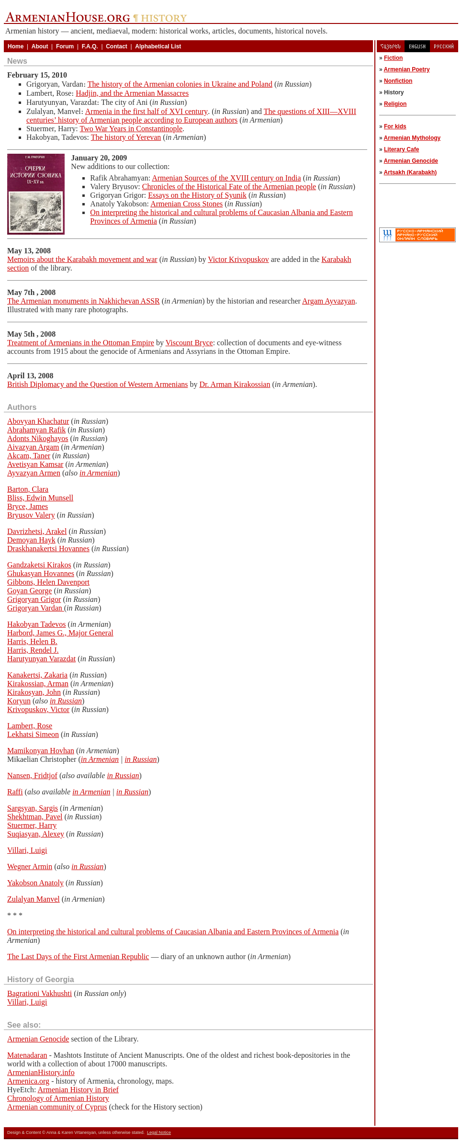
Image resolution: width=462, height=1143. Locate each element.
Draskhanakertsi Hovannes (48, 548)
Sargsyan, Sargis (32, 808)
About (40, 46)
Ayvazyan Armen (33, 473)
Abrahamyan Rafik (36, 430)
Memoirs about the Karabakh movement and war (82, 259)
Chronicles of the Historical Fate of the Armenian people (229, 186)
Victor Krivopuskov (238, 259)
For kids (395, 126)
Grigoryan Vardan (35, 608)
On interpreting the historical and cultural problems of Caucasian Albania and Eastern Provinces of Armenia (172, 932)
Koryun (19, 701)
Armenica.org (28, 1081)
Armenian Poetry (407, 69)
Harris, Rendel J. (33, 650)
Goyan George (29, 591)
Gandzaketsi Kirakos (39, 565)
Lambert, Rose (29, 726)
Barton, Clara (27, 489)
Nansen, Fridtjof (32, 775)
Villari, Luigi (27, 850)
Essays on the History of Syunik (197, 195)
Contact (116, 46)
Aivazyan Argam (33, 447)
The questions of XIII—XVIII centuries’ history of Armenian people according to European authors (191, 115)
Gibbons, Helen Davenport (48, 582)
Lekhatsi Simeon (33, 734)
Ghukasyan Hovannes (40, 573)
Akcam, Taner (28, 456)
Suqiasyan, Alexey (35, 834)
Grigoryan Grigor (34, 599)
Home (15, 46)
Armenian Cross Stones (186, 204)
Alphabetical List (158, 46)
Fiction (393, 58)
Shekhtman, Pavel (35, 817)
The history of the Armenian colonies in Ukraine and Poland (180, 84)
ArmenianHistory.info (41, 1072)
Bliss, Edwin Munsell (40, 498)
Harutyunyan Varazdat (41, 659)
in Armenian (98, 473)
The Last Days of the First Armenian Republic (78, 956)
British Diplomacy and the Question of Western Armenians (97, 384)
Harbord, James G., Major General (60, 633)
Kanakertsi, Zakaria (37, 675)
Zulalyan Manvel (33, 899)
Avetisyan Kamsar (35, 464)
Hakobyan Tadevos (36, 624)
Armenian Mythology (412, 138)
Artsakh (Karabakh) (410, 172)
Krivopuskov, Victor (38, 709)
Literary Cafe (401, 149)
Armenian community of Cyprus (57, 1107)
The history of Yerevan (126, 137)
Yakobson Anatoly (35, 883)
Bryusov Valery (31, 515)
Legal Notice (159, 1132)
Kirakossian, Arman (37, 683)
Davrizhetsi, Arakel (37, 531)
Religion (395, 104)
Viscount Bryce (189, 343)
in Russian (66, 701)
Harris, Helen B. (32, 641)
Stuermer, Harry (31, 825)
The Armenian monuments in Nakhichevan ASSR (83, 301)
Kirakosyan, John (34, 692)
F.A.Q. (90, 46)
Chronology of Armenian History (58, 1098)
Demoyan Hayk (31, 540)
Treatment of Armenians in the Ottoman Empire (80, 343)
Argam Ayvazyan (328, 301)
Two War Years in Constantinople (130, 128)
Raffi (15, 792)
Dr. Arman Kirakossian (234, 384)
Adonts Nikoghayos (37, 438)
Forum (65, 46)
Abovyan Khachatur (38, 421)
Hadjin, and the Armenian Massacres (132, 93)
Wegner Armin (29, 866)
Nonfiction (398, 81)
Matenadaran (27, 1055)
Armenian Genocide (38, 1039)
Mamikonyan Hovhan (40, 751)
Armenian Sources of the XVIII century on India (226, 178)
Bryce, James (27, 506)
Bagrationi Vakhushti (39, 993)
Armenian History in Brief (78, 1090)
